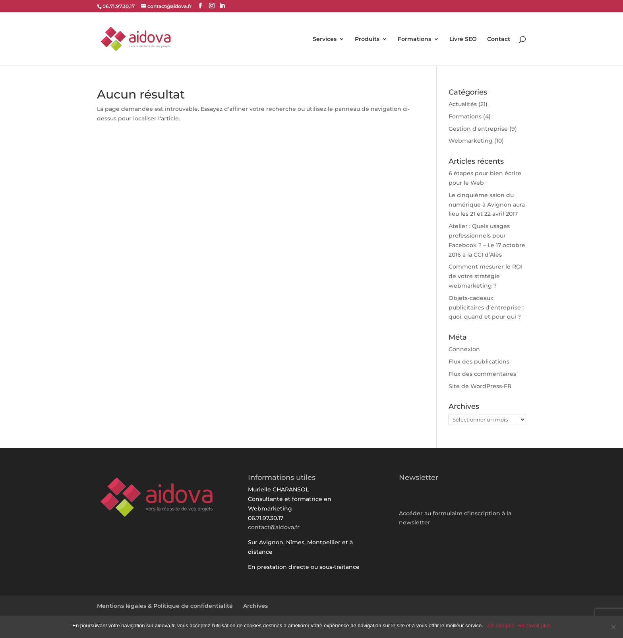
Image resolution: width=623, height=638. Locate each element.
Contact (498, 39)
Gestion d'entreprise (478, 128)
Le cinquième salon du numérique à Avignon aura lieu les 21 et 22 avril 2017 (487, 204)
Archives (255, 605)
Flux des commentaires (482, 373)
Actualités (463, 104)
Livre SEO (463, 39)
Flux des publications (479, 361)
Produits (367, 39)
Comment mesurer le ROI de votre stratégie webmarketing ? (485, 276)
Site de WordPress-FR (480, 386)
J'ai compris (500, 625)
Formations (414, 39)
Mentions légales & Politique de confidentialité (165, 605)
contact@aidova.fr (274, 527)
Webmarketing (471, 140)
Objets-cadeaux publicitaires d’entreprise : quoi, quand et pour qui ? (486, 307)
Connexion (464, 349)
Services (325, 39)
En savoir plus (534, 625)
